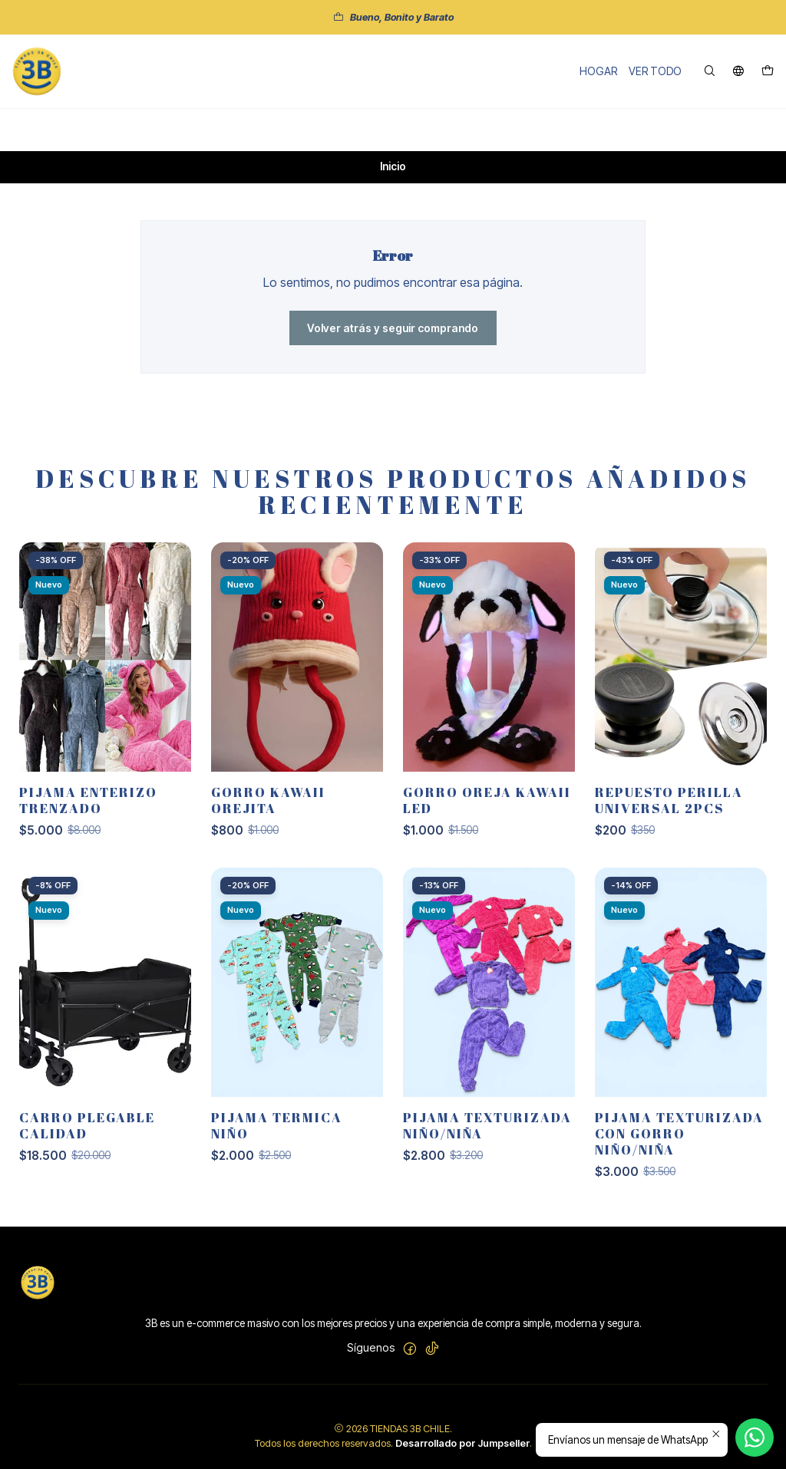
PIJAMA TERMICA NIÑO (276, 1137)
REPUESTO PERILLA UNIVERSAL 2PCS (669, 812)
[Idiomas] (738, 72)
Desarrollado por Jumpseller (462, 1443)
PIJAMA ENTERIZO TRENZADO (88, 812)
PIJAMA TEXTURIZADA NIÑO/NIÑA (487, 1137)
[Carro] (767, 72)
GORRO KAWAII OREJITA (268, 812)
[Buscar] (709, 72)
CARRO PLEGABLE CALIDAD (87, 1137)
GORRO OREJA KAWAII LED (487, 812)
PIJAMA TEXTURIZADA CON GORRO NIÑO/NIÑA (679, 1146)
